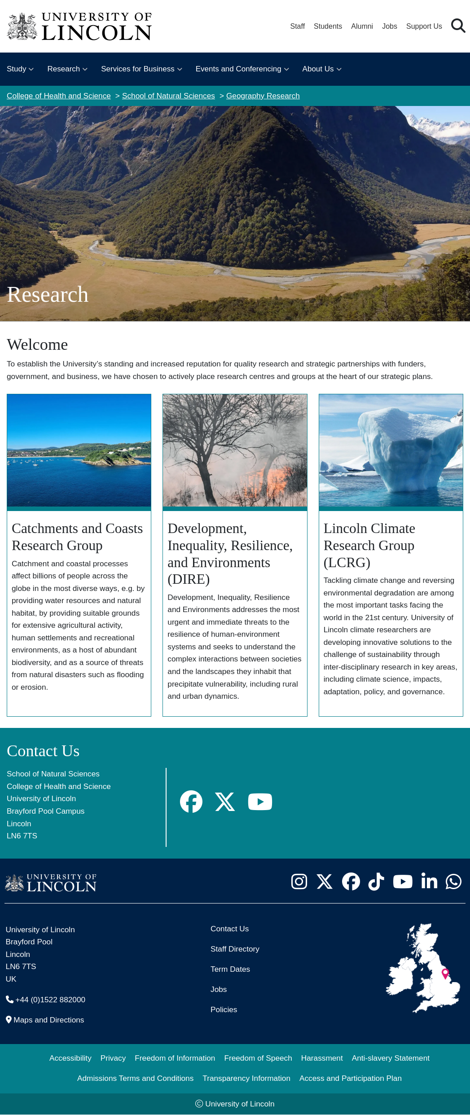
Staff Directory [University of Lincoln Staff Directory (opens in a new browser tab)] (235, 948)
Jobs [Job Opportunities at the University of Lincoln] (389, 26)
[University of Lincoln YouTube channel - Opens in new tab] (403, 882)
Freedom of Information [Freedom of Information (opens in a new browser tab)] (175, 1057)
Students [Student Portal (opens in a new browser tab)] (328, 26)
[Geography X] (225, 802)
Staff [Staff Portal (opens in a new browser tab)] (297, 26)
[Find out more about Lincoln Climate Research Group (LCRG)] (391, 555)
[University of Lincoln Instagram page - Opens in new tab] (299, 882)
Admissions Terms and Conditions (135, 1078)
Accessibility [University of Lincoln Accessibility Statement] (70, 1057)
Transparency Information (246, 1078)
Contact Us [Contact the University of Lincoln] (230, 928)
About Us (318, 69)
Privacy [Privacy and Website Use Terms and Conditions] (113, 1057)
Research (63, 69)
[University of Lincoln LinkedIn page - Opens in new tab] (429, 882)
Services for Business (137, 69)
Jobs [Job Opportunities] (219, 989)
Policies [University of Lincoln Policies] (224, 1009)
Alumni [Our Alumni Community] (362, 26)
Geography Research (263, 95)
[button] (458, 26)
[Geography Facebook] (191, 802)
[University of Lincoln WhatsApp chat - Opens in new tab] (453, 882)
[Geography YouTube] (259, 802)
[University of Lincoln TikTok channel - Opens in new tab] (376, 882)
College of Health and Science (59, 95)
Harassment (322, 1057)
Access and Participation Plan (350, 1078)
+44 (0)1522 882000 (50, 999)
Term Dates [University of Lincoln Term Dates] (230, 969)
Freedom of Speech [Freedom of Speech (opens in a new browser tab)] (258, 1057)
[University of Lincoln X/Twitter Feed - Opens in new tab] (324, 882)
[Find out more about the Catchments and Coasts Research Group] (79, 555)
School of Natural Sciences (168, 95)
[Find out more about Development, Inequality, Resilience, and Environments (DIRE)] (235, 555)
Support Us (424, 26)
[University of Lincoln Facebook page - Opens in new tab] (351, 882)
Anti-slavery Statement (391, 1057)
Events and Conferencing (238, 69)
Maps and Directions (48, 1019)
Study (16, 69)
